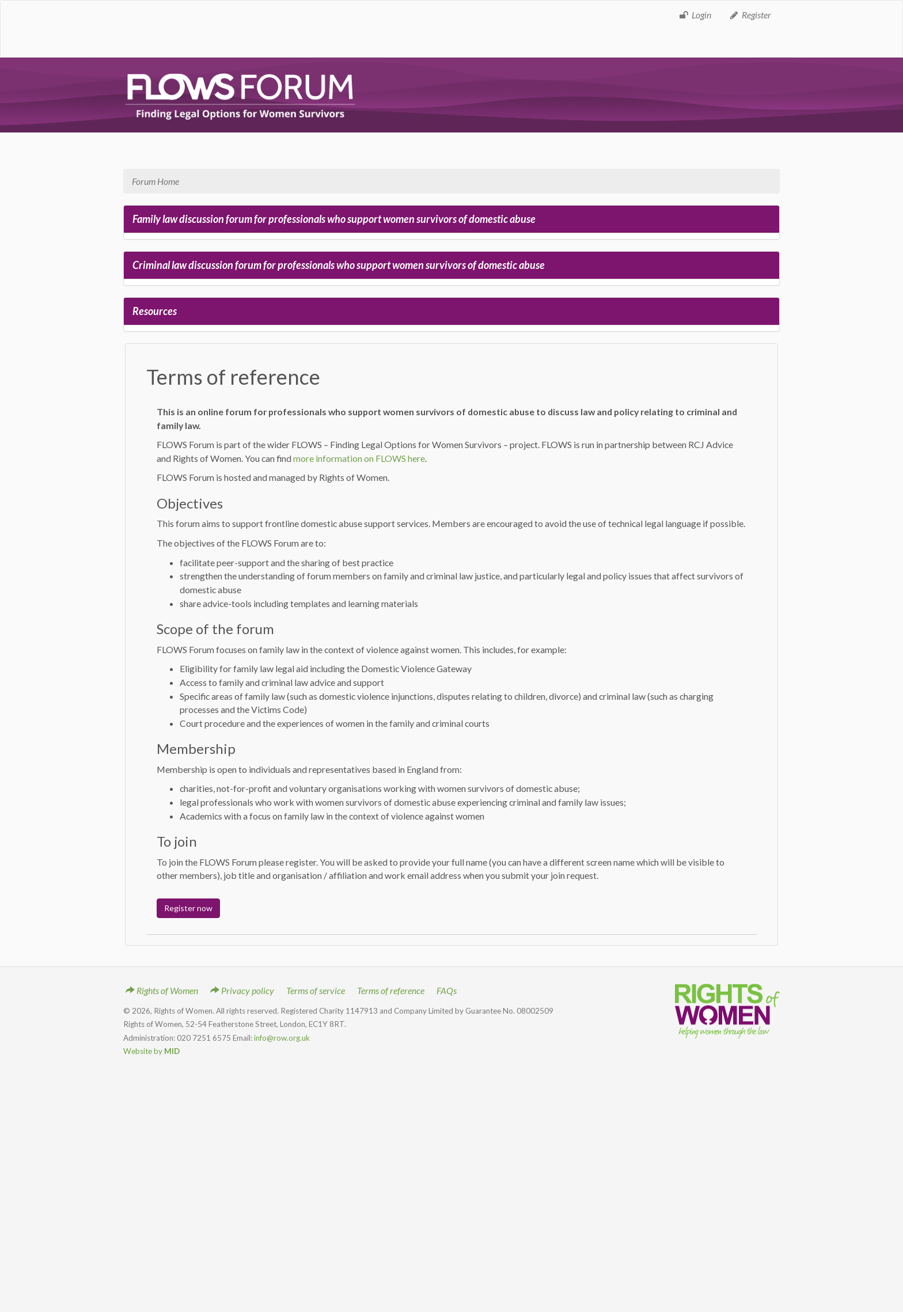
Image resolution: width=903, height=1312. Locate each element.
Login (694, 14)
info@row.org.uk (282, 1037)
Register (750, 14)
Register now (188, 908)
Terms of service (315, 990)
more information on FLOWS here (359, 458)
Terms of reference (390, 990)
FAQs (447, 990)
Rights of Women (162, 990)
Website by (151, 1051)
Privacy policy (242, 990)
